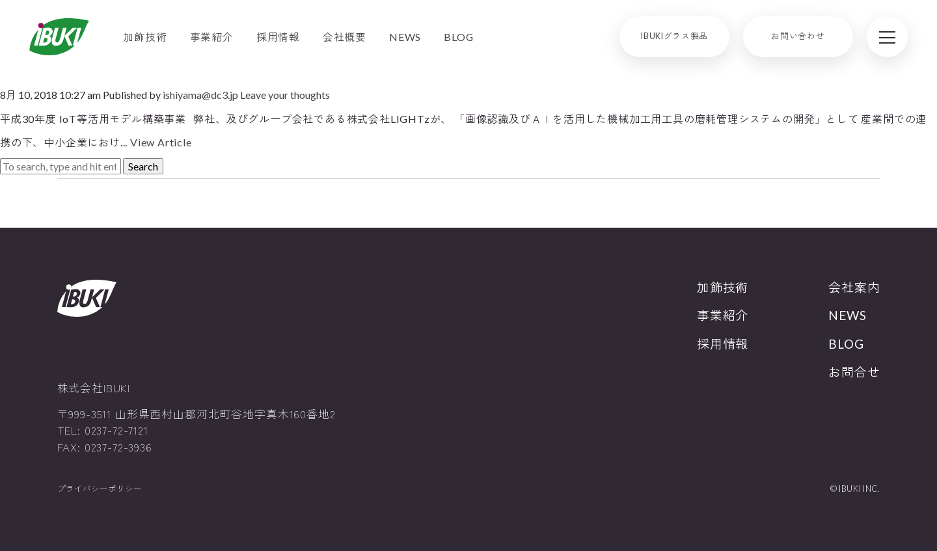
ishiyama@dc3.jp (200, 94)
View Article (161, 142)
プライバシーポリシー (99, 489)
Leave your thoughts (285, 94)
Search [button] (143, 166)
